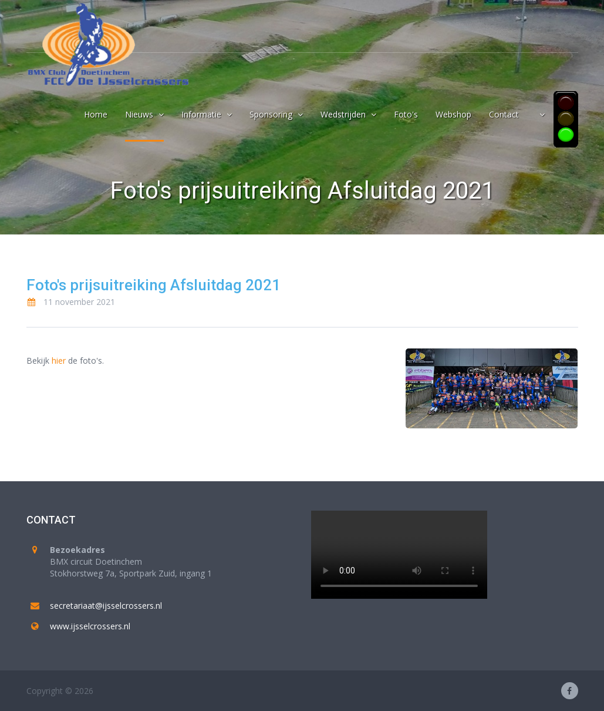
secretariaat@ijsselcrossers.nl (106, 605)
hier (59, 360)
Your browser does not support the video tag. (399, 555)
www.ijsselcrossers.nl (90, 626)
